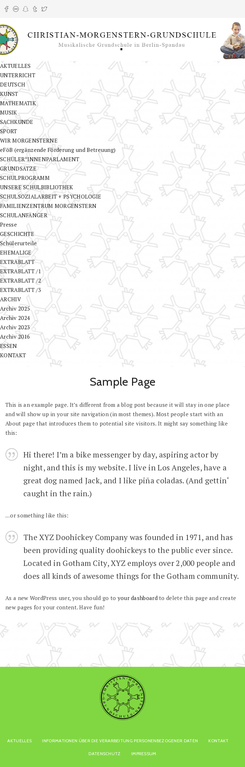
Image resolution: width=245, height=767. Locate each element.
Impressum (143, 753)
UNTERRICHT (17, 75)
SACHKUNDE (16, 121)
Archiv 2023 (15, 327)
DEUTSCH (12, 84)
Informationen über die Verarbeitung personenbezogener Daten (120, 740)
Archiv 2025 (15, 308)
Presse (8, 224)
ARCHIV (10, 299)
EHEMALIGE (16, 252)
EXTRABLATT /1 (20, 271)
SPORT (8, 131)
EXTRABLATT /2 (20, 280)
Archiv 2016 (15, 336)
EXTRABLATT (17, 261)
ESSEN (8, 345)
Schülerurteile (18, 243)
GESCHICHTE (17, 233)
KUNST (9, 93)
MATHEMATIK (18, 103)
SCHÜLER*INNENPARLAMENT (40, 159)
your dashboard (138, 597)
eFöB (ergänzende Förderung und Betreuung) (57, 149)
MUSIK (8, 112)
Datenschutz (105, 753)
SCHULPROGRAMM (25, 177)
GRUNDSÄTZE (18, 168)
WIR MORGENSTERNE (29, 140)
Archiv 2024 (15, 317)
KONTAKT (13, 355)
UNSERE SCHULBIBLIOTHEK (36, 187)
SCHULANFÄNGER (23, 215)
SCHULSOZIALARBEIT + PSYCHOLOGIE (50, 196)
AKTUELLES (15, 65)
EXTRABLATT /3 (20, 289)
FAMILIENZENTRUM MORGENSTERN (48, 205)
